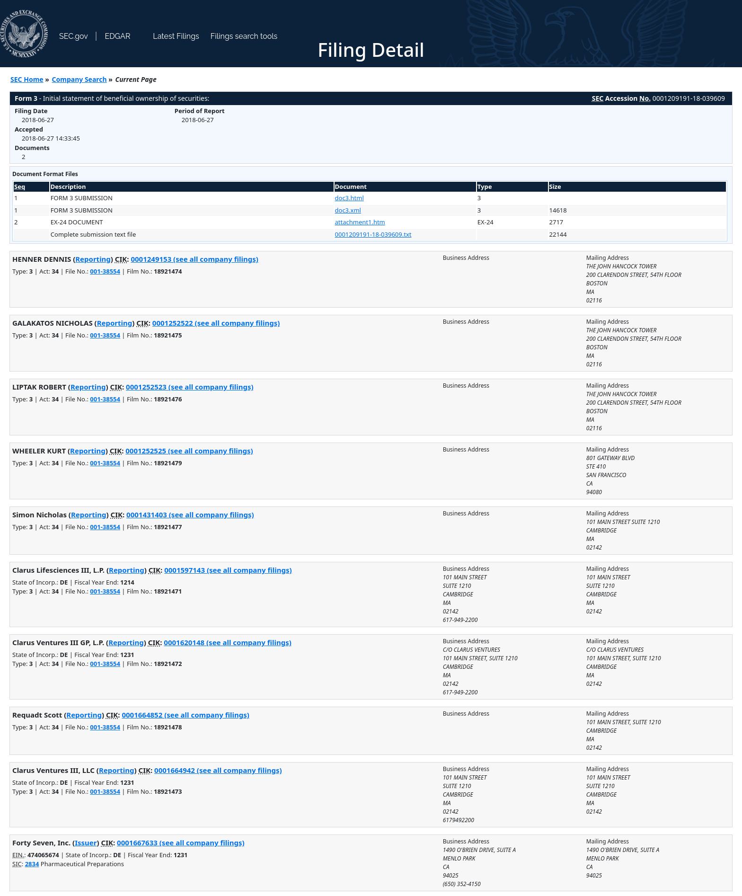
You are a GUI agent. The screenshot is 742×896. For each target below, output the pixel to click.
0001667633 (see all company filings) (180, 842)
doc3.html (349, 198)
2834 (32, 864)
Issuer (86, 842)
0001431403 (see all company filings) (190, 514)
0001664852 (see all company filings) (185, 714)
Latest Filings (176, 36)
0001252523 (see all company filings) (189, 386)
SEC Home (27, 79)
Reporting (93, 259)
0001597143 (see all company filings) (228, 570)
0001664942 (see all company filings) (218, 770)
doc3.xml (348, 210)
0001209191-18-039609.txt (373, 234)
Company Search (79, 79)
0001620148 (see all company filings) (227, 642)
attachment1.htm (360, 222)
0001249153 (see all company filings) (194, 259)
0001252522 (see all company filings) (216, 323)
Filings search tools (244, 36)
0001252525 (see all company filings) (189, 450)
